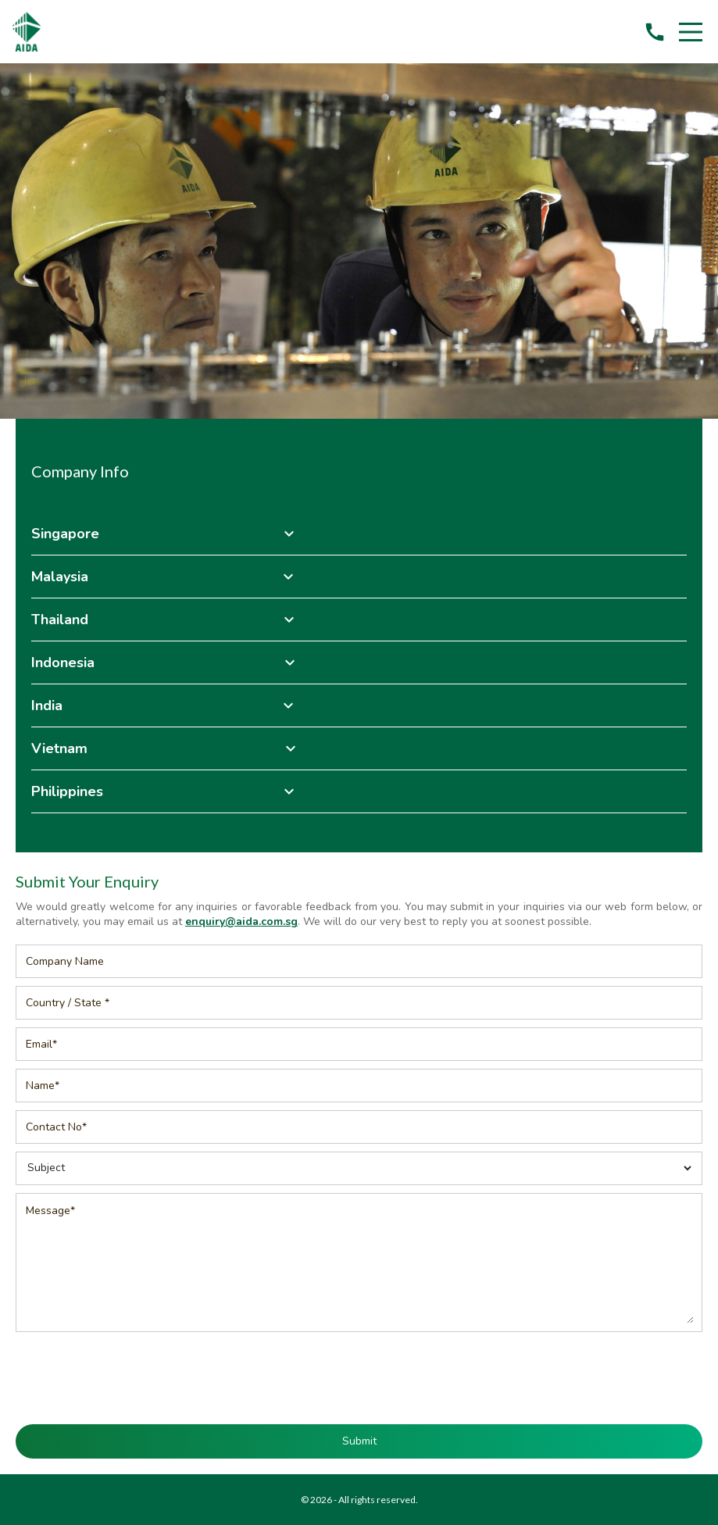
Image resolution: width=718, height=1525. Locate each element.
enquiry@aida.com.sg (241, 921)
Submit (359, 1441)
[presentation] (359, 1370)
